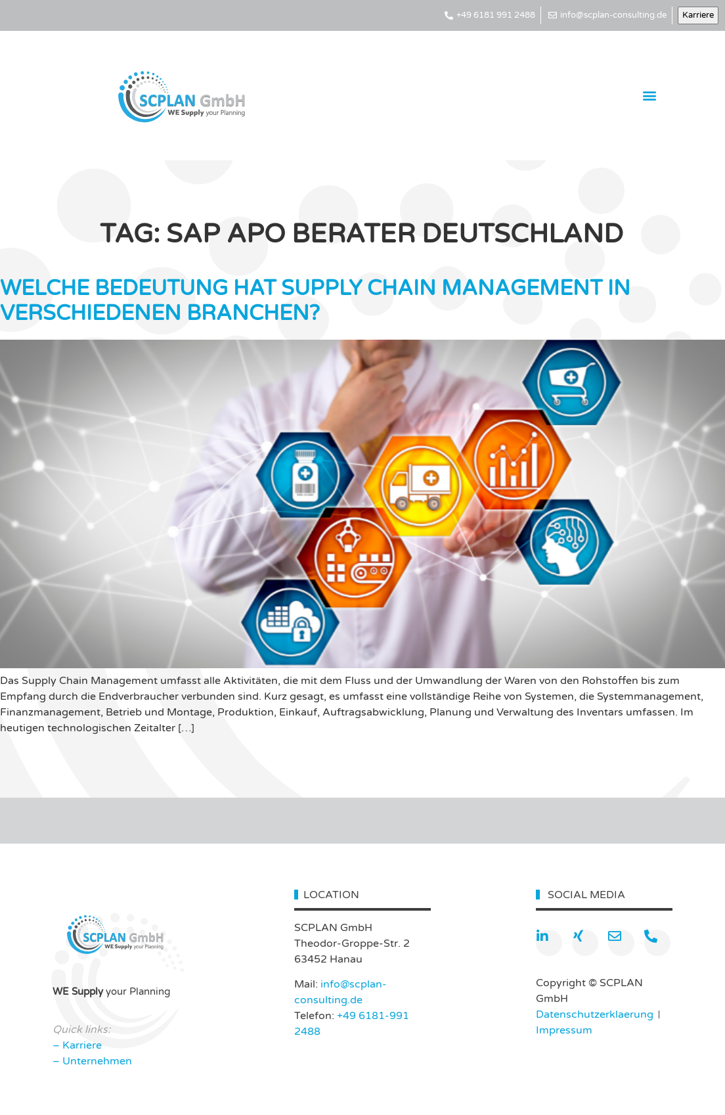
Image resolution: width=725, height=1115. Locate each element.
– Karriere (77, 1045)
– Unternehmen (92, 1061)
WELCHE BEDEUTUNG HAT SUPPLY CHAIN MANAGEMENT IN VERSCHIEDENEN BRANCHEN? (315, 301)
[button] (650, 95)
